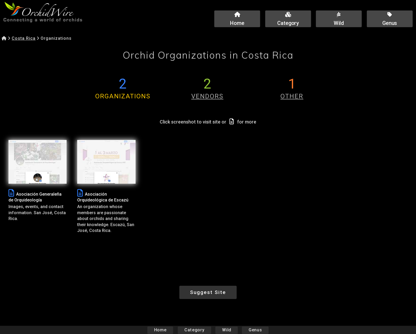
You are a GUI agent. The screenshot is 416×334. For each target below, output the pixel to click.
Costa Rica (24, 38)
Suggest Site (208, 292)
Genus (255, 329)
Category (194, 329)
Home (160, 329)
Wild (226, 329)
